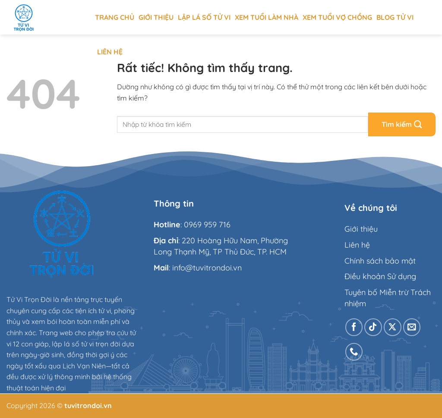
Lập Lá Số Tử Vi (204, 17)
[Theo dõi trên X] (392, 327)
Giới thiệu (156, 17)
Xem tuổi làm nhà (266, 17)
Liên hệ (110, 51)
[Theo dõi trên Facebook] (354, 327)
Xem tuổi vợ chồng (337, 17)
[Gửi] (402, 124)
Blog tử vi (395, 17)
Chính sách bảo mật (380, 261)
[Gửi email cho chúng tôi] (412, 327)
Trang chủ (114, 17)
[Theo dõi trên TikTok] (373, 327)
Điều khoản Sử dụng (380, 276)
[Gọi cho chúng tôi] (354, 352)
